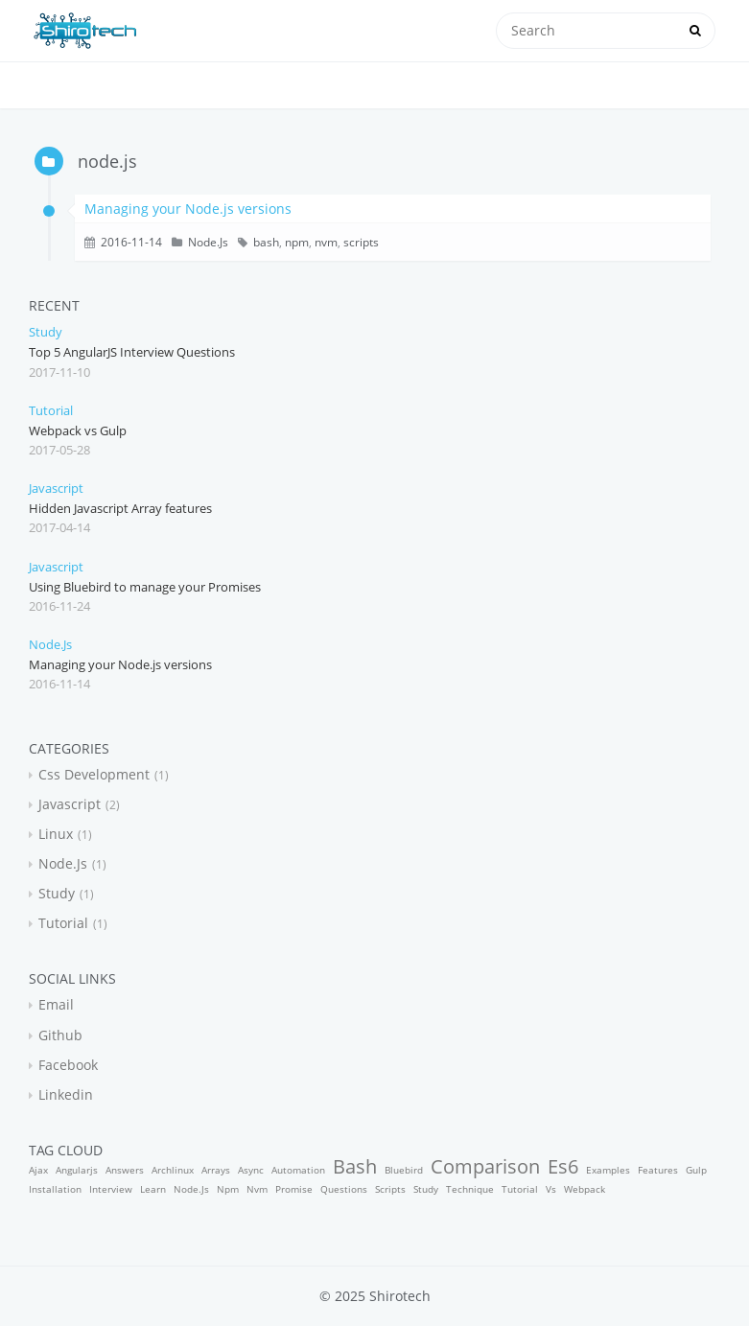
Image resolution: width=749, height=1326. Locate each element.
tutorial (51, 410)
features (658, 1169)
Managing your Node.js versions (188, 208)
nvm (326, 242)
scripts (361, 242)
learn (153, 1189)
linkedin (65, 1094)
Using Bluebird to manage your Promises (145, 586)
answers (124, 1169)
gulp (696, 1169)
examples (608, 1169)
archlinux (173, 1169)
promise (294, 1189)
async (251, 1169)
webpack (584, 1189)
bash (266, 242)
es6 (563, 1166)
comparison (485, 1166)
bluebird (404, 1169)
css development (94, 774)
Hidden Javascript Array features (120, 508)
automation (298, 1169)
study (45, 331)
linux (55, 834)
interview (110, 1189)
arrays (215, 1169)
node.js (208, 242)
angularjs (77, 1169)
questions (343, 1189)
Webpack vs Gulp (78, 430)
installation (55, 1189)
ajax (38, 1169)
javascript (56, 488)
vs (551, 1189)
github (60, 1035)
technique (470, 1189)
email (56, 1004)
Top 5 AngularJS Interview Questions (132, 352)
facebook (68, 1065)
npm (297, 242)
